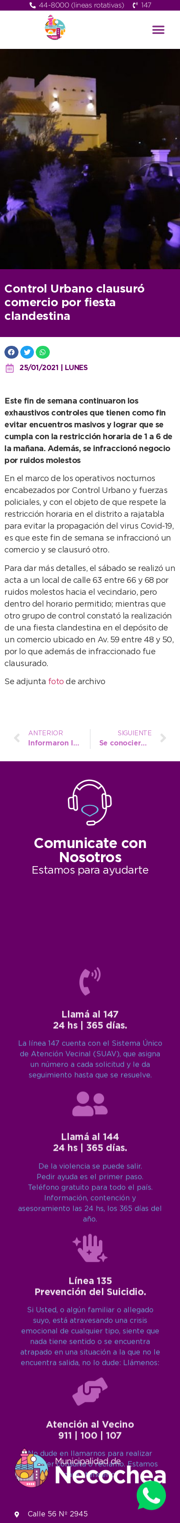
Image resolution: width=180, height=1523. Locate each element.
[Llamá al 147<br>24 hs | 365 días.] (90, 1300)
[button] (159, 30)
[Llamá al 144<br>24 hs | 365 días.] (90, 1423)
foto (57, 682)
